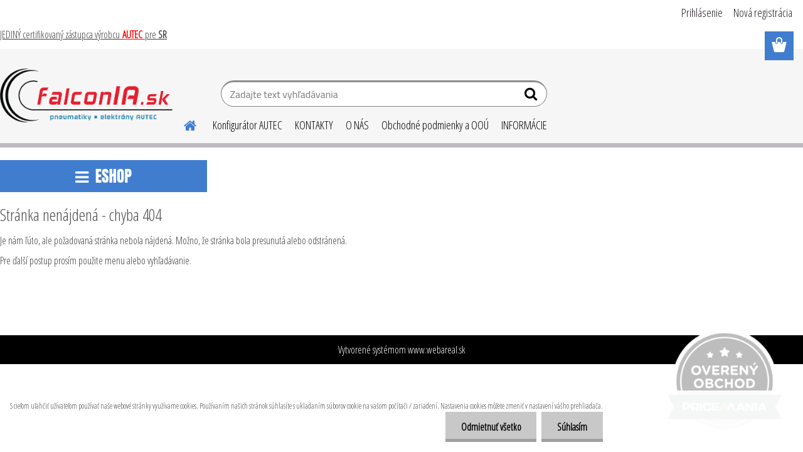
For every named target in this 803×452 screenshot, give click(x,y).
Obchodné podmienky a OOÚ (435, 124)
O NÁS (357, 124)
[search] (532, 96)
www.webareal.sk (436, 350)
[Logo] (86, 95)
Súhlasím (572, 427)
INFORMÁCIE (524, 124)
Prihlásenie (702, 12)
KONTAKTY (314, 124)
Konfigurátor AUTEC (247, 124)
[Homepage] (182, 123)
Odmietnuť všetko (490, 427)
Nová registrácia (762, 12)
